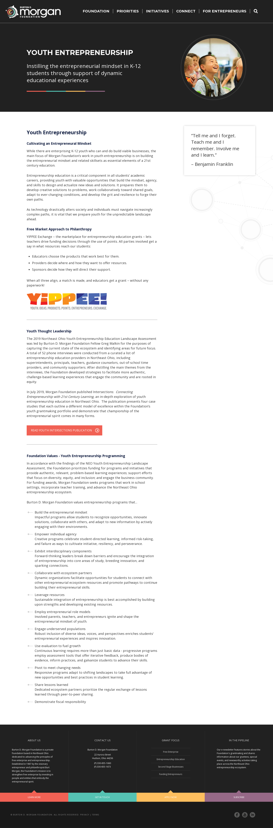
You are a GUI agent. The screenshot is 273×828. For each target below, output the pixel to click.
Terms (95, 814)
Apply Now (171, 797)
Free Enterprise (170, 751)
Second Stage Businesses (170, 766)
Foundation (96, 11)
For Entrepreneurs (224, 11)
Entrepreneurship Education (171, 759)
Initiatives (157, 11)
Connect (185, 11)
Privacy (84, 814)
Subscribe (239, 797)
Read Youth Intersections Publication (61, 430)
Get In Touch (102, 797)
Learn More (34, 797)
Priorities (128, 11)
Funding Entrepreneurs (170, 774)
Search (258, 11)
